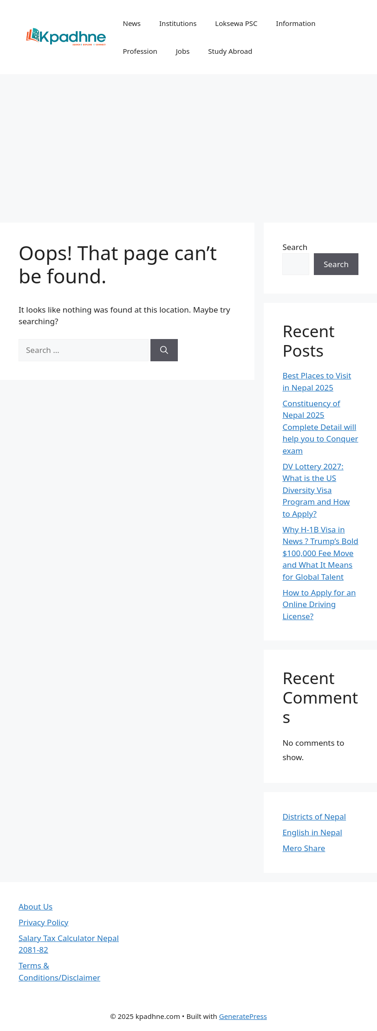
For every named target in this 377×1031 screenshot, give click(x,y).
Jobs (183, 51)
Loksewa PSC (236, 23)
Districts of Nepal (314, 816)
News (132, 23)
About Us (35, 906)
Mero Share (303, 848)
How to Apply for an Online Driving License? (319, 604)
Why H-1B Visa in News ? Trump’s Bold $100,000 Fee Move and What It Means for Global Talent (320, 553)
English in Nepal (312, 832)
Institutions (177, 23)
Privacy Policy (43, 922)
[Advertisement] (188, 144)
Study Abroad (230, 51)
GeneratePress (243, 1016)
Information (296, 23)
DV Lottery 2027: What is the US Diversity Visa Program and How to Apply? (316, 490)
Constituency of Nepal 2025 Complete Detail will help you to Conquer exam (320, 427)
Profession (140, 51)
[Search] (164, 350)
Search (294, 247)
